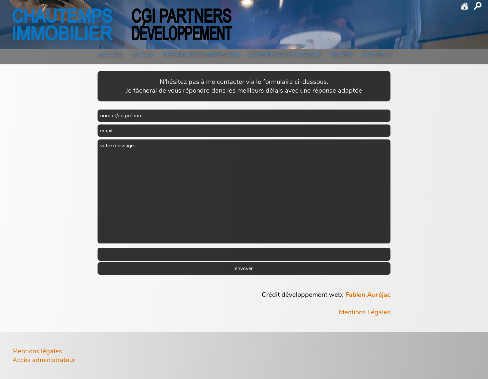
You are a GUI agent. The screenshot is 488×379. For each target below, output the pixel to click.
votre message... (244, 191)
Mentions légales (37, 351)
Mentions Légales (364, 312)
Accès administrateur (43, 360)
